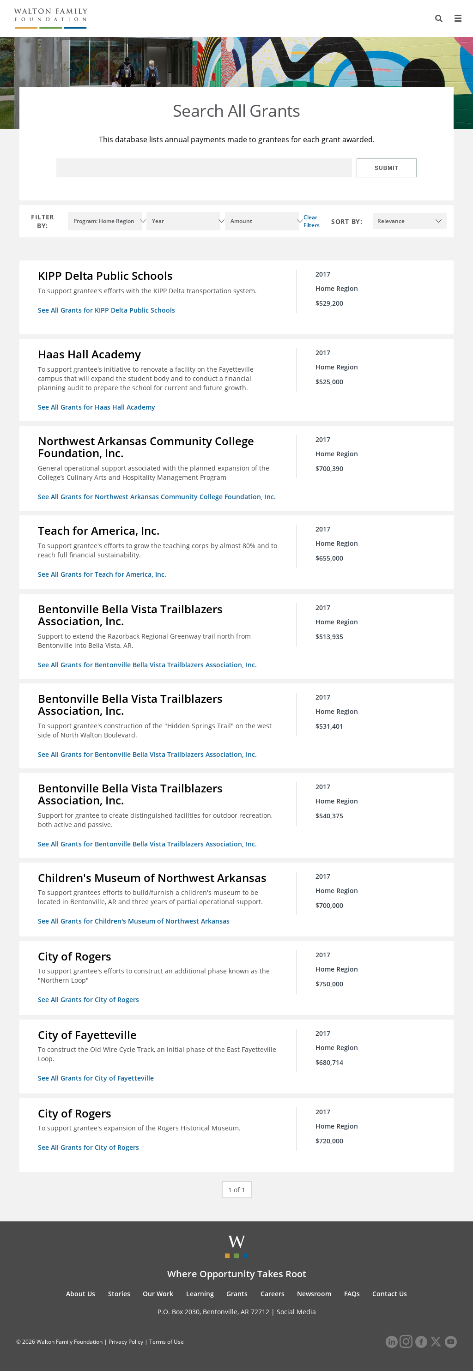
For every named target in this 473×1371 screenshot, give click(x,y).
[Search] (439, 18)
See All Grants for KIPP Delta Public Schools (106, 310)
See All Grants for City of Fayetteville (96, 1078)
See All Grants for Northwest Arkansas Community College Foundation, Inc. (157, 496)
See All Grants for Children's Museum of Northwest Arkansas (134, 921)
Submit (387, 168)
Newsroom (314, 1293)
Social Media (296, 1311)
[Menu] (457, 18)
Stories (119, 1293)
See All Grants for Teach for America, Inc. (102, 574)
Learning (200, 1293)
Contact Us (389, 1293)
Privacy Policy (126, 1342)
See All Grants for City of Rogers (88, 999)
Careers (273, 1293)
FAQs (352, 1293)
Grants (237, 1293)
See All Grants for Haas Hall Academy (96, 407)
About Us (80, 1293)
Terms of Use (166, 1342)
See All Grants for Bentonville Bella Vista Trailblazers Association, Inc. (147, 664)
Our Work (158, 1293)
